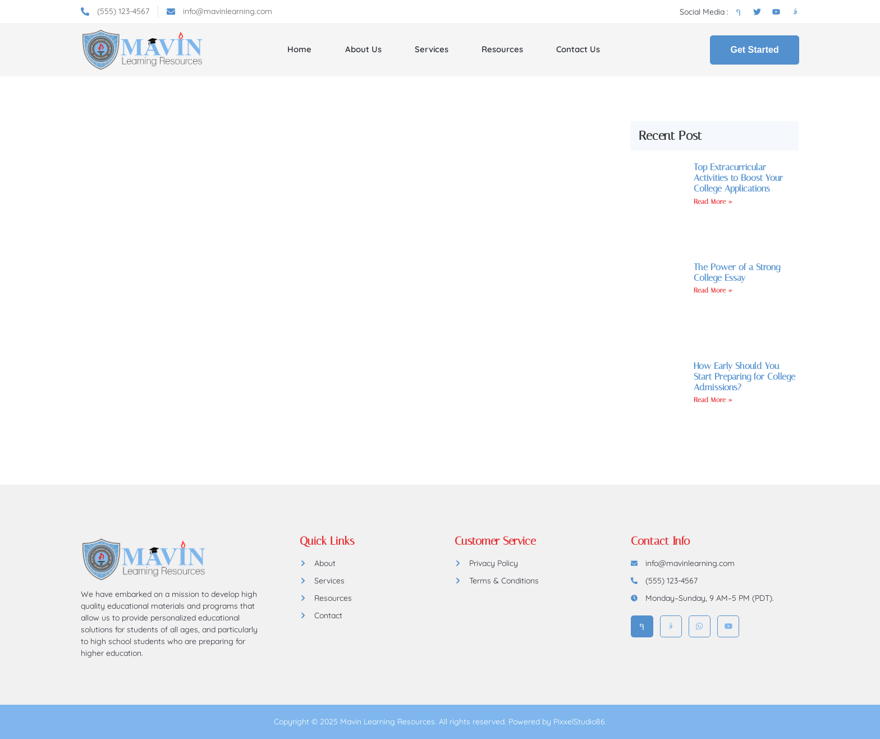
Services (431, 49)
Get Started (754, 49)
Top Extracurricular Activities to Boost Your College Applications (738, 178)
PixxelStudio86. (580, 722)
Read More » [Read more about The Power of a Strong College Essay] (713, 290)
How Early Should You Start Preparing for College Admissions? (744, 377)
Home (300, 49)
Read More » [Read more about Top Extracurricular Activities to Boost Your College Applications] (713, 202)
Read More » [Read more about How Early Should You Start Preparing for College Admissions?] (713, 400)
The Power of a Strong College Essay (737, 272)
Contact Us (578, 49)
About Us (363, 49)
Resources (501, 49)
